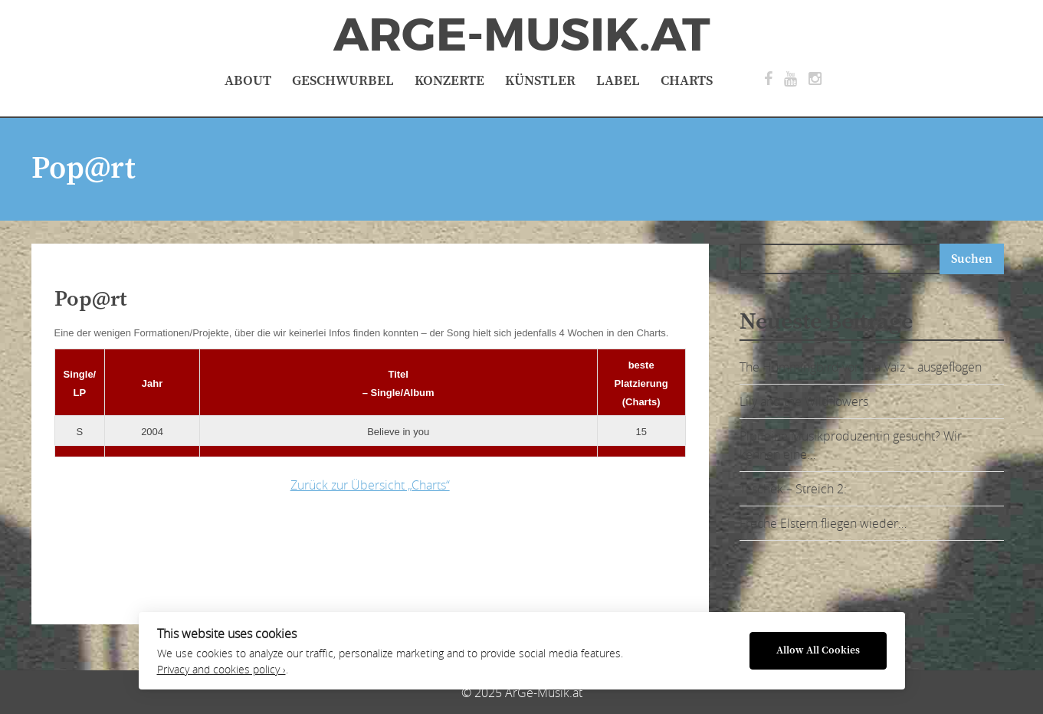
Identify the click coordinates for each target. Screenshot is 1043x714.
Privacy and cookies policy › (221, 669)
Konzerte (449, 81)
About (248, 81)
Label (618, 81)
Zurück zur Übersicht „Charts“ (370, 485)
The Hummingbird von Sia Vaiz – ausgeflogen (861, 367)
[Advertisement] (295, 554)
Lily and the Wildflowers (804, 401)
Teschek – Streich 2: (793, 488)
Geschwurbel (343, 81)
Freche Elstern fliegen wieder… (823, 523)
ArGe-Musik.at (521, 35)
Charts (687, 81)
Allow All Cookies (818, 650)
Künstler (540, 81)
